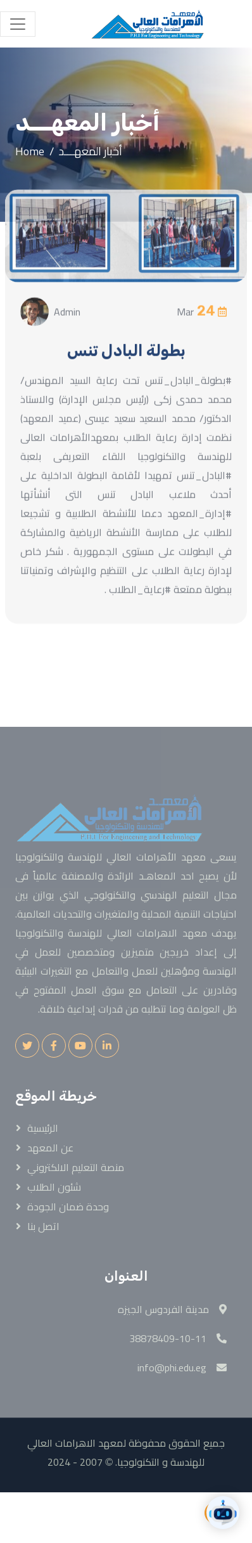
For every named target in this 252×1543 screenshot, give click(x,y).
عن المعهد (50, 1147)
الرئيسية (42, 1128)
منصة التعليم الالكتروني (75, 1167)
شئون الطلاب (54, 1187)
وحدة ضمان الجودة (68, 1206)
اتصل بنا (43, 1226)
